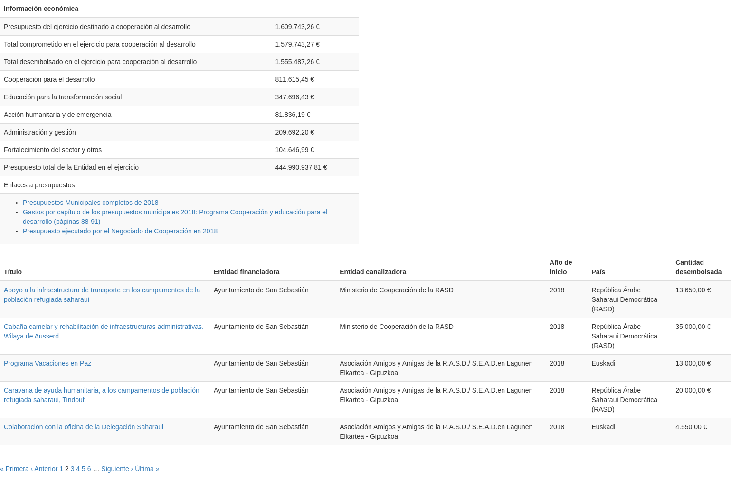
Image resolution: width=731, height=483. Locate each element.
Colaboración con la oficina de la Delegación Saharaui (83, 427)
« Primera (14, 469)
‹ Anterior (44, 469)
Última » (147, 469)
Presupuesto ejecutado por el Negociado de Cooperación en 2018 (120, 231)
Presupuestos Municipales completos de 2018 (91, 202)
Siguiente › (117, 469)
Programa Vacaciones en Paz (47, 363)
